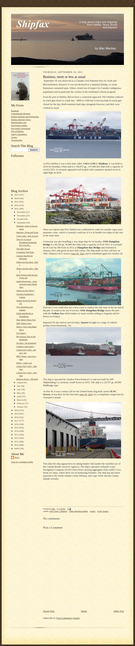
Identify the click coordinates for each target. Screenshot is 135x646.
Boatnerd (15, 111)
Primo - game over (24, 363)
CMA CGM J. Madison (58, 511)
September (22, 222)
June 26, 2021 (86, 394)
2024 (16, 198)
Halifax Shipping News (21, 119)
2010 (16, 445)
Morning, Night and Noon (27, 232)
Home (84, 611)
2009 (16, 448)
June (19, 389)
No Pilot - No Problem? (26, 343)
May (19, 393)
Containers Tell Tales (25, 252)
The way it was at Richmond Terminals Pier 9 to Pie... (26, 242)
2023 (16, 202)
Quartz (92, 511)
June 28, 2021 (78, 253)
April (19, 396)
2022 (16, 205)
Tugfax (14, 137)
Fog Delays (21, 333)
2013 (16, 434)
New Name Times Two (26, 320)
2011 (16, 441)
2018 (16, 417)
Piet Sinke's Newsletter (20, 128)
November (21, 215)
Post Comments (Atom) (68, 618)
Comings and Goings (25, 346)
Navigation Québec (19, 125)
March (20, 400)
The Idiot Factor (23, 249)
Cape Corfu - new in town (27, 236)
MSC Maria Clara (23, 323)
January (20, 407)
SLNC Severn (102, 511)
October (20, 219)
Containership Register (20, 113)
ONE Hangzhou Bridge (78, 511)
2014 (16, 431)
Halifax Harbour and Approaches (25, 116)
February (21, 403)
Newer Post (48, 611)
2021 (16, 208)
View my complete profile (22, 462)
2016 (16, 424)
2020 (16, 410)
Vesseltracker (16, 140)
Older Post (119, 611)
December (21, 212)
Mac (17, 457)
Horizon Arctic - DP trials (27, 379)
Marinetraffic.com (18, 122)
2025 (16, 195)
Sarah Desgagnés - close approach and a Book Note (26, 284)
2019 (16, 414)
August (20, 382)
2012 (16, 438)
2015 (16, 427)
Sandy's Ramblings (19, 134)
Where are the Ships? (25, 290)
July (19, 386)
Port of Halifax (17, 131)
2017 (16, 420)
